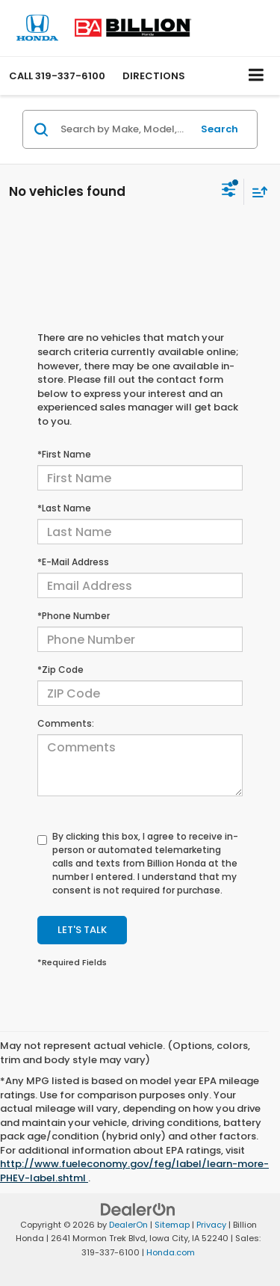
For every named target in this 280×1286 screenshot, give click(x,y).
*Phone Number (73, 615)
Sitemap (172, 1225)
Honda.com (170, 1252)
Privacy (211, 1225)
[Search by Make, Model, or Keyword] (124, 129)
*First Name (64, 454)
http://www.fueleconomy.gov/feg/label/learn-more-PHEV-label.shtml (134, 1171)
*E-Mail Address (73, 562)
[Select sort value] (256, 192)
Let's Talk (82, 930)
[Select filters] (229, 191)
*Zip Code (60, 669)
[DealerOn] (138, 1209)
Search (219, 129)
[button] (57, 76)
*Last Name (64, 508)
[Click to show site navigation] (256, 76)
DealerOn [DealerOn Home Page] (128, 1225)
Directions (153, 76)
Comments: (65, 723)
